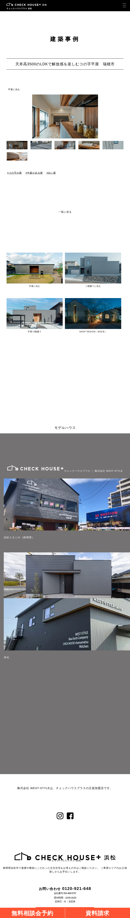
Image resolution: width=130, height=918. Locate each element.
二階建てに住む (93, 286)
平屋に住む (14, 89)
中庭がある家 (35, 173)
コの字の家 (15, 173)
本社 (6, 657)
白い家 (52, 173)
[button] (120, 117)
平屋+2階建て (35, 331)
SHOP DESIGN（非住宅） (93, 331)
